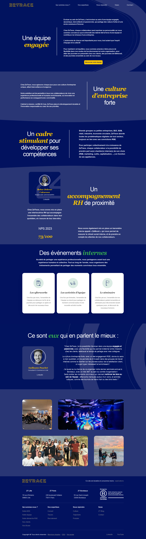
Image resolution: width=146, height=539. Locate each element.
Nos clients (26, 522)
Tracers (50, 515)
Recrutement (52, 518)
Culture (75, 511)
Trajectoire (77, 515)
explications (119, 481)
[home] (21, 5)
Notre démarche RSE (30, 518)
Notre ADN (26, 511)
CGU (63, 534)
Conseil (50, 511)
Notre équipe (27, 515)
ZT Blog (101, 511)
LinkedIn (46, 199)
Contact (130, 5)
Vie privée (70, 534)
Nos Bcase (26, 525)
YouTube (120, 534)
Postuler (76, 518)
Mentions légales (54, 534)
